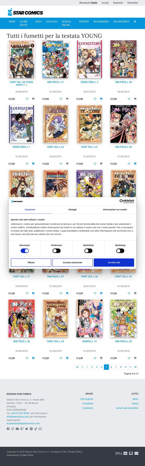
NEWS (12, 21)
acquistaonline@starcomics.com (23, 423)
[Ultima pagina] (135, 367)
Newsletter (132, 2)
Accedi (105, 2)
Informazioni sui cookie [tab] (115, 209)
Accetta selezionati (72, 262)
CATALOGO (51, 21)
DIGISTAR (84, 21)
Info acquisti (87, 399)
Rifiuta (31, 262)
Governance (13, 455)
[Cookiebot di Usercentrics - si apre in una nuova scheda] (121, 201)
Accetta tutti (114, 262)
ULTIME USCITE (23, 23)
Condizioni (87, 408)
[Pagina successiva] (130, 367)
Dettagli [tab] (72, 209)
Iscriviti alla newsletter (127, 408)
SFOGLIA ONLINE (66, 23)
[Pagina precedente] (82, 367)
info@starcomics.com (18, 416)
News (135, 399)
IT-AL (63, 451)
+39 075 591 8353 (20, 413)
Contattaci (88, 403)
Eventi (135, 403)
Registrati (118, 2)
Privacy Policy (75, 451)
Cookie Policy (26, 455)
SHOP (38, 21)
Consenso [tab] (30, 209)
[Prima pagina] (77, 367)
